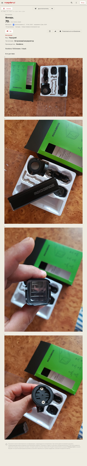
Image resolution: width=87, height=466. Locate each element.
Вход (82, 2)
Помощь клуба (71, 447)
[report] (70, 31)
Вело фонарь (8, 14)
